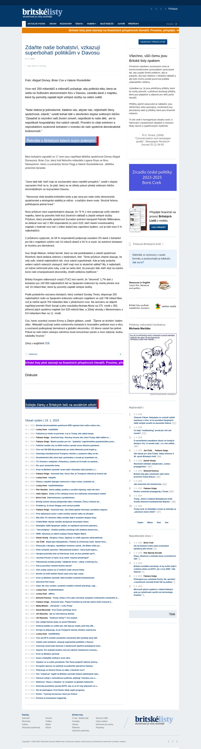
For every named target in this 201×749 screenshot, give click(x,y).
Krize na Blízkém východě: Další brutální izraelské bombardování (65, 578)
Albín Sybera (42, 494)
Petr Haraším (42, 490)
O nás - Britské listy (80, 718)
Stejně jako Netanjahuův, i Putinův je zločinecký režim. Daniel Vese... (76, 542)
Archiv (53, 24)
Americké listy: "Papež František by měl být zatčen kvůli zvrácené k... (82, 602)
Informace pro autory (104, 724)
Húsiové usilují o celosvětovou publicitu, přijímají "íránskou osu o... (66, 678)
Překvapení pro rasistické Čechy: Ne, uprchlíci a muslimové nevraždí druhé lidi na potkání (155, 580)
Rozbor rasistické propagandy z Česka (154, 491)
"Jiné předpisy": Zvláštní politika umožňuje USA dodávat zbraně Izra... (67, 530)
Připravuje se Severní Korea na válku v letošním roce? (60, 670)
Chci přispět (159, 227)
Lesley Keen (41, 429)
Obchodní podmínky (80, 731)
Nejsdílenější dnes (140, 536)
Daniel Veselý (42, 538)
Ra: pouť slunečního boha (48, 465)
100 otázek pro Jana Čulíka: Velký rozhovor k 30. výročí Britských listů (154, 455)
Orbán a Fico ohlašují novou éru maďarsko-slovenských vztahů (77, 494)
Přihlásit (171, 9)
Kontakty (76, 721)
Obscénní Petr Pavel (45, 582)
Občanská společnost (31, 727)
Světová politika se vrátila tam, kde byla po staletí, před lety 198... (65, 626)
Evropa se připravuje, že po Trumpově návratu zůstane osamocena (66, 630)
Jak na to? (138, 262)
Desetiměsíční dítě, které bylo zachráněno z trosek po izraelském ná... (67, 457)
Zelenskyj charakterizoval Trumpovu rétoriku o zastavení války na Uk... (67, 454)
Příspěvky (133, 24)
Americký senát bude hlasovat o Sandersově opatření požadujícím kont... (69, 646)
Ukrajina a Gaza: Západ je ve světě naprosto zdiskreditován (76, 538)
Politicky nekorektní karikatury (147, 326)
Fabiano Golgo (42, 437)
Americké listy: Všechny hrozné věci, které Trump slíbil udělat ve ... (81, 437)
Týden (140, 522)
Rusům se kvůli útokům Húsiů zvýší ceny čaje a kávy (59, 574)
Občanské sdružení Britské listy (52, 741)
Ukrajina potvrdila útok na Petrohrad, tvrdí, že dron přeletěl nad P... (66, 554)
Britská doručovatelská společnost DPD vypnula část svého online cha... (68, 425)
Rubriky (92, 24)
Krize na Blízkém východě (47, 654)
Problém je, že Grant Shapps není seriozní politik (58, 506)
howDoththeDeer (55, 486)
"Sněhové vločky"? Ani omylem (63, 618)
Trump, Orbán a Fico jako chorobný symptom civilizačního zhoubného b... (86, 598)
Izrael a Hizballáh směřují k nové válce (53, 658)
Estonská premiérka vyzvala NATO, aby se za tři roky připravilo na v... (67, 686)
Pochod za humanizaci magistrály (51, 698)
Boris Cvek (41, 498)
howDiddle (53, 429)
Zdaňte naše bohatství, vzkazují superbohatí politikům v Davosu (64, 642)
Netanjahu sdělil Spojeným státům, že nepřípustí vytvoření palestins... (67, 526)
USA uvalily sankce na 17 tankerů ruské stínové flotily (60, 570)
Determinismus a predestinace (61, 498)
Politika (49, 721)
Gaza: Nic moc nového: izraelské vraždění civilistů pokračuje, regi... (66, 586)
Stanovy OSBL (102, 718)
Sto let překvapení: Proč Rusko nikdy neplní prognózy (60, 690)
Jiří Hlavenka (42, 614)
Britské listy (44, 13)
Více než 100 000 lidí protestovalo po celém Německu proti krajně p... (67, 449)
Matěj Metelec (42, 606)
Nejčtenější (107, 24)
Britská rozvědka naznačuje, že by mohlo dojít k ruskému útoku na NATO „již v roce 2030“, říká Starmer (155, 569)
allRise (51, 594)
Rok (159, 522)
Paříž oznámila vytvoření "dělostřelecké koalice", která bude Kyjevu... (67, 550)
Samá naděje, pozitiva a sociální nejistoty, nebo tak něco (74, 490)
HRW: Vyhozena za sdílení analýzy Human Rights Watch (61, 534)
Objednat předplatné (153, 42)
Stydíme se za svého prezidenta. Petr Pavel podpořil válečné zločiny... (67, 662)
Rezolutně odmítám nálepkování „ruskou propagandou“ (152, 465)
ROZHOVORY (66, 24)
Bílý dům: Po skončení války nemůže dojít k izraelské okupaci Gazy (66, 518)
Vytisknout (32, 354)
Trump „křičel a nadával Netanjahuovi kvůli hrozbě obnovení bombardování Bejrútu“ (155, 500)
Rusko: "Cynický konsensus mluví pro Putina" (57, 694)
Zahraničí (26, 718)
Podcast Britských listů (145, 244)
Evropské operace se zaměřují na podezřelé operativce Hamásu (64, 666)
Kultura (25, 724)
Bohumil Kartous (43, 598)
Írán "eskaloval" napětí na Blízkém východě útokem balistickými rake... (68, 674)
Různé (48, 727)
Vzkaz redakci (102, 721)
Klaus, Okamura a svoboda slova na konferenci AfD (155, 557)
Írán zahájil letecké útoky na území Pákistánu (56, 622)
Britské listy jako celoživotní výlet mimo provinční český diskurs (151, 475)
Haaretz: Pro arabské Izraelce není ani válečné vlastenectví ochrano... (67, 650)
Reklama (76, 727)
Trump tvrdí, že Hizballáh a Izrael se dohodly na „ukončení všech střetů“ (155, 510)
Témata (79, 24)
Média (48, 724)
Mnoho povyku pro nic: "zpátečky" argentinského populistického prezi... (83, 442)
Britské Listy (154, 720)
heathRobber (54, 634)
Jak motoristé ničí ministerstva (150, 484)
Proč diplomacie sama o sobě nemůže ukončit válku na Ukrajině (64, 514)
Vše (166, 522)
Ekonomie (26, 721)
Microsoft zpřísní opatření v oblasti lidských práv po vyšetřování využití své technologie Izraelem (153, 592)
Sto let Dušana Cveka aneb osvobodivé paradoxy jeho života (151, 547)
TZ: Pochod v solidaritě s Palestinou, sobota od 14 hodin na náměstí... (67, 462)
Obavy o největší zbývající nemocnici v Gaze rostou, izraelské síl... (65, 482)
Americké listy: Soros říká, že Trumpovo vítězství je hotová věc (79, 474)
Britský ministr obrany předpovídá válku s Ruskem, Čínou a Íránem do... (68, 502)
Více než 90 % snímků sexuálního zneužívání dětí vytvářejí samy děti (66, 638)
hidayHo (52, 478)
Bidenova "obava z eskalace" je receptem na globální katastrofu (64, 682)
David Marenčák (43, 610)
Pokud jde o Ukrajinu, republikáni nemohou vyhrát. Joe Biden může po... (68, 546)
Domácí (49, 718)
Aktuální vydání (36, 24)
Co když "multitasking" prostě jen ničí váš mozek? (152, 432)
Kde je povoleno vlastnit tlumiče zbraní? (54, 566)
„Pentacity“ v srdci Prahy (61, 606)
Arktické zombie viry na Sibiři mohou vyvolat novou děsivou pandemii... (68, 445)
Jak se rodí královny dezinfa (61, 614)
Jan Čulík (40, 542)
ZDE (47, 343)
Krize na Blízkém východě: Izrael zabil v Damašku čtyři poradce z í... (66, 470)
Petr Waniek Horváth (153, 553)
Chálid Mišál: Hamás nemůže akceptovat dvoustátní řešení (62, 522)
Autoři (121, 24)
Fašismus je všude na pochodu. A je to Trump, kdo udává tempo (65, 434)
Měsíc (150, 522)
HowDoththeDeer (56, 590)
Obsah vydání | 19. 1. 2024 (42, 420)
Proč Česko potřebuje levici (64, 610)
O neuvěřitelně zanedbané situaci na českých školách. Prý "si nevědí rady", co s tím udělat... (155, 444)
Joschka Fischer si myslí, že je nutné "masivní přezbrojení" (62, 558)
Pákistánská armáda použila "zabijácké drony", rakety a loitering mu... (67, 562)
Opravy (75, 724)
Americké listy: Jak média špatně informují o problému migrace (79, 510)
